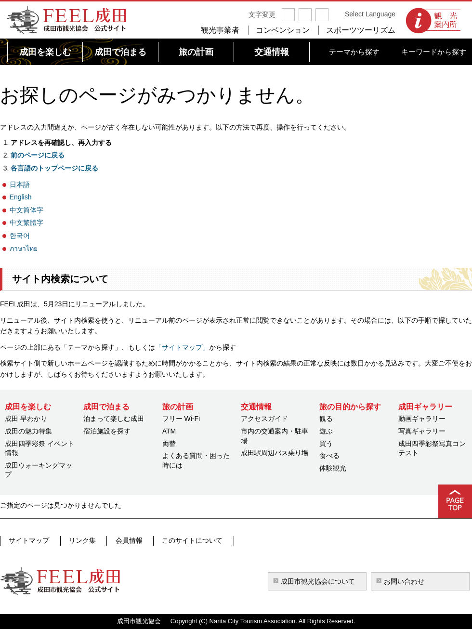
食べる (329, 455)
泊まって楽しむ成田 (113, 418)
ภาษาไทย (24, 248)
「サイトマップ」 (182, 347)
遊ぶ (326, 431)
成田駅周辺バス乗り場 (274, 453)
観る (326, 418)
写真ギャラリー (422, 431)
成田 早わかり (26, 418)
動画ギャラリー (422, 418)
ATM (169, 431)
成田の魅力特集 (28, 431)
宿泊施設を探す (107, 431)
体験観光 (332, 468)
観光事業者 (220, 30)
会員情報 (120, 540)
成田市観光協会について (318, 581)
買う (326, 443)
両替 (169, 443)
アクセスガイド (264, 418)
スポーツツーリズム (360, 30)
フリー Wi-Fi (181, 418)
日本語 (20, 184)
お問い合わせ (404, 581)
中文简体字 (26, 210)
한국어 (20, 235)
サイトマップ (28, 540)
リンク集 (78, 540)
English (21, 197)
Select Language (370, 14)
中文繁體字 (26, 222)
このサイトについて (180, 540)
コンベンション (283, 30)
